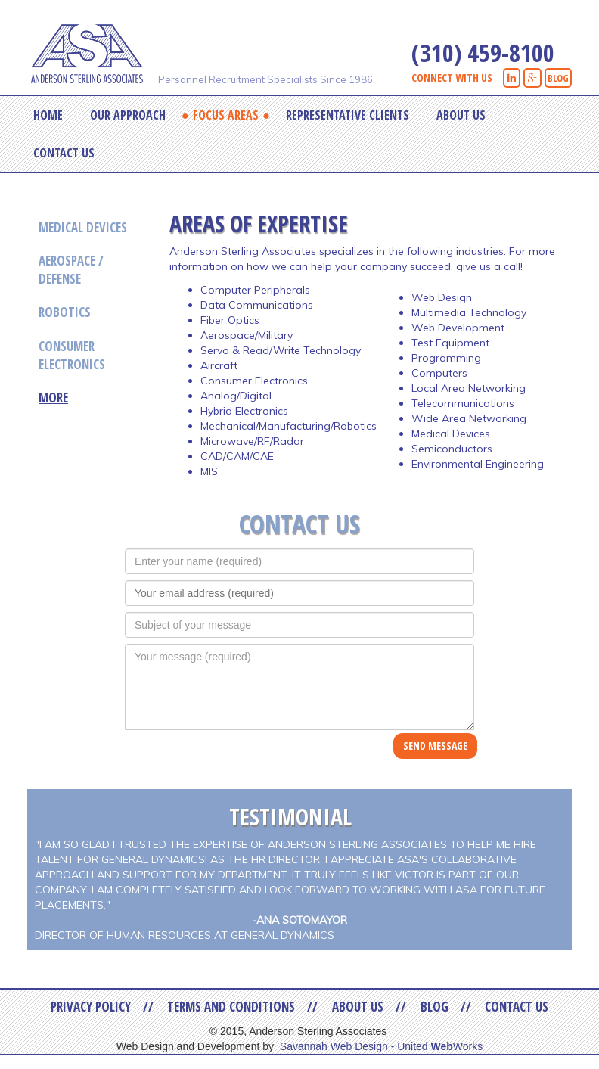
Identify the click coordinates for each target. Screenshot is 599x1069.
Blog (434, 1006)
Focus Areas (226, 115)
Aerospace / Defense (71, 269)
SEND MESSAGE (435, 745)
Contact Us (64, 153)
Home (48, 115)
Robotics (65, 312)
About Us (461, 115)
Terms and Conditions (231, 1006)
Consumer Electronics (72, 355)
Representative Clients (347, 115)
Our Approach (128, 115)
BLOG (558, 78)
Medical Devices (83, 227)
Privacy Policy (91, 1006)
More (53, 397)
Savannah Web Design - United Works (381, 1046)
